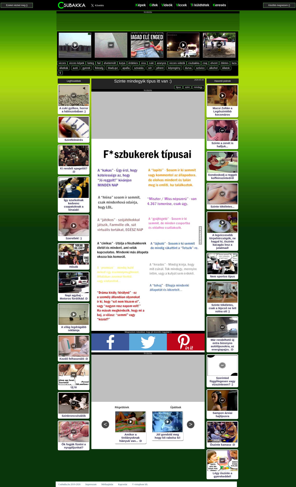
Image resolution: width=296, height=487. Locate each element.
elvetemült (110, 63)
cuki (151, 63)
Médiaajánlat (107, 484)
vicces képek (76, 63)
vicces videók (177, 63)
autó (75, 67)
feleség (99, 67)
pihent (159, 67)
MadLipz (113, 67)
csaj (205, 63)
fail (99, 63)
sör (150, 67)
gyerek (86, 67)
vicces (62, 63)
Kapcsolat (122, 484)
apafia (126, 67)
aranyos (161, 63)
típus (178, 87)
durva (188, 67)
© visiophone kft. (140, 484)
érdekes (133, 63)
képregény (174, 67)
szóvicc (200, 67)
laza (234, 63)
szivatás (139, 67)
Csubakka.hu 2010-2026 (69, 484)
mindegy (198, 87)
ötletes (224, 63)
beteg (90, 63)
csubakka (193, 63)
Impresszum (90, 484)
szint (187, 87)
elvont (213, 63)
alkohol (213, 67)
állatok (226, 67)
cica (143, 63)
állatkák (63, 67)
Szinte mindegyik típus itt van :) (143, 81)
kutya (122, 63)
